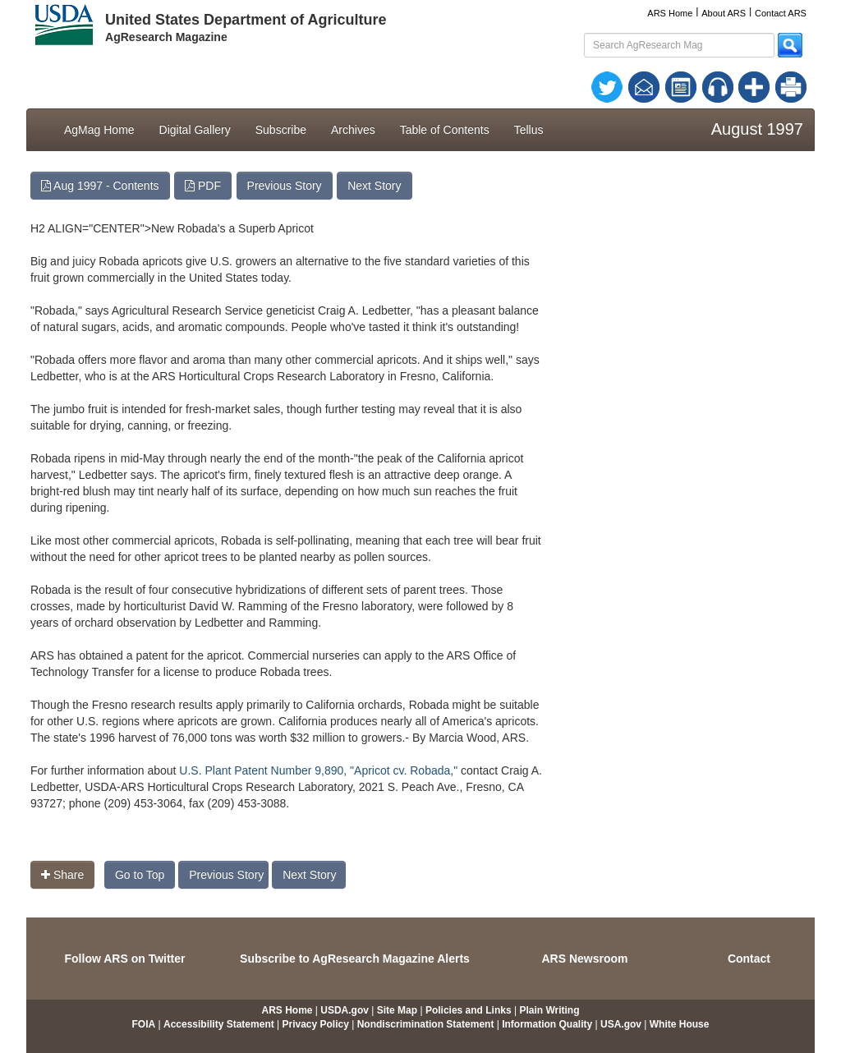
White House (680, 1024)
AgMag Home (99, 129)
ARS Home (669, 13)
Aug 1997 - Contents (100, 185)
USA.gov (620, 1024)
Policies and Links (468, 1010)
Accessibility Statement (218, 1024)
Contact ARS (781, 13)
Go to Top (139, 874)
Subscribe (280, 129)
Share (62, 874)
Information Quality (547, 1024)
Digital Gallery (195, 129)
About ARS (723, 13)
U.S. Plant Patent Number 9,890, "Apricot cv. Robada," (318, 770)
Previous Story (284, 185)
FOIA (144, 1024)
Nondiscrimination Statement (425, 1024)
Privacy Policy (316, 1024)
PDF (203, 185)
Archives (353, 129)
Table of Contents (444, 129)
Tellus (529, 129)
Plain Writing (549, 1010)
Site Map (397, 1010)
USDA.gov (344, 1010)
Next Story (374, 185)
